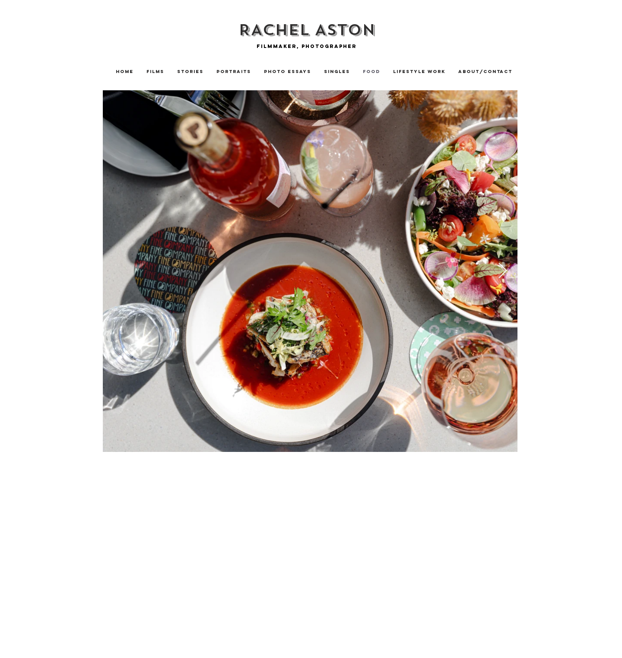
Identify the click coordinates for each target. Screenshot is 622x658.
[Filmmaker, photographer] (306, 46)
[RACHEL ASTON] (307, 30)
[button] (190, 71)
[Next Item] (503, 271)
